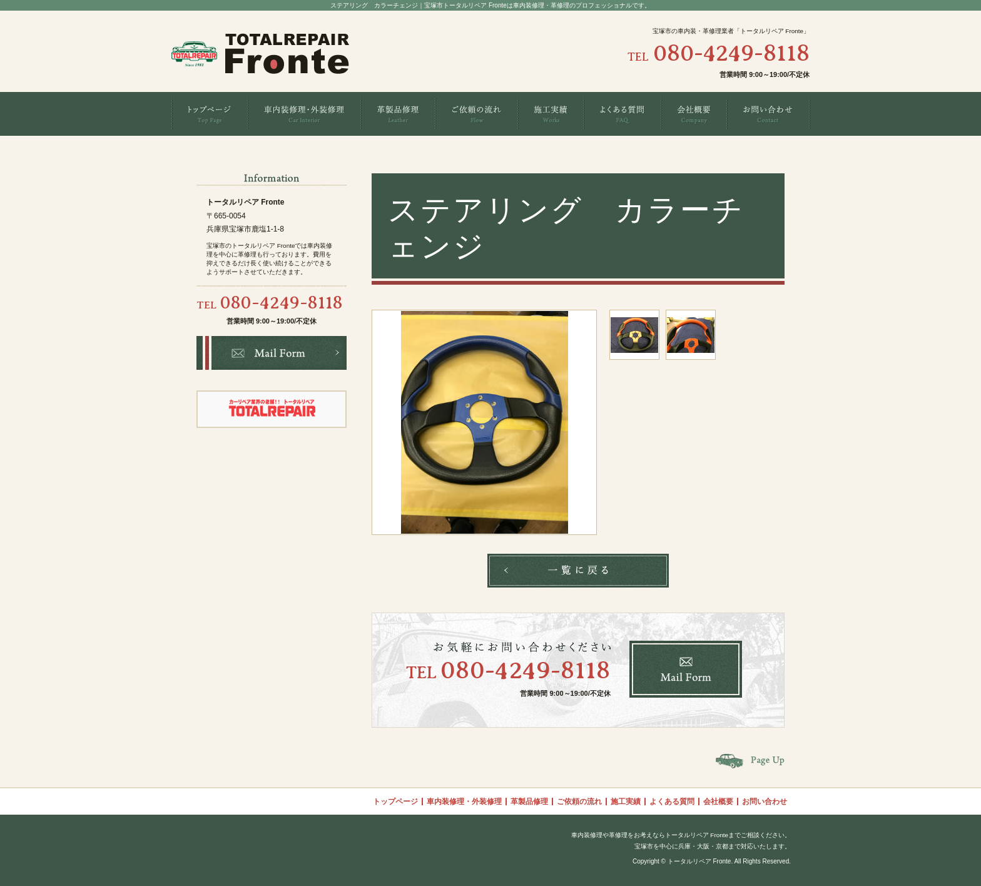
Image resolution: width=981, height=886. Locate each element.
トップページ (395, 801)
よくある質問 (671, 801)
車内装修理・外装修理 (464, 801)
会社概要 (718, 801)
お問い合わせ (764, 801)
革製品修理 (529, 801)
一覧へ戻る (578, 571)
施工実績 (626, 801)
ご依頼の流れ (579, 801)
